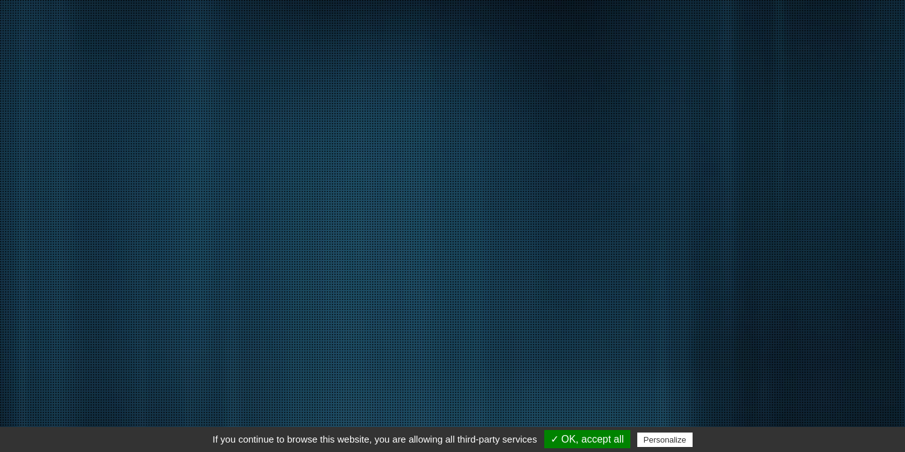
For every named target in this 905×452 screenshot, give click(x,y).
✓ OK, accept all (587, 439)
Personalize (665, 439)
